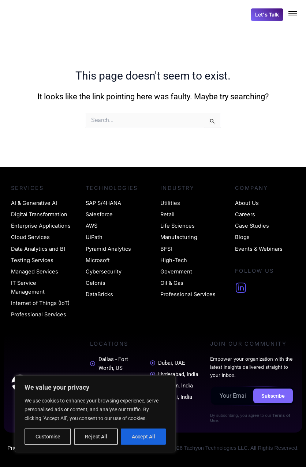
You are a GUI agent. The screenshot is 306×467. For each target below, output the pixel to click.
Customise (48, 437)
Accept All (143, 437)
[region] (95, 413)
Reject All (96, 437)
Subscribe (273, 396)
